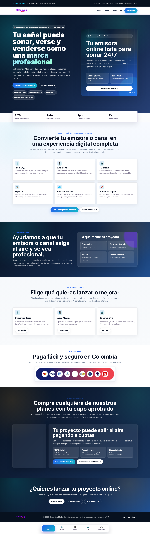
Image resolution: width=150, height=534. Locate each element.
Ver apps (64, 330)
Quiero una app (48, 85)
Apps (115, 10)
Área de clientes (130, 517)
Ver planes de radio (109, 88)
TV (121, 10)
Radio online (56, 501)
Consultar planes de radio (64, 210)
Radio (107, 10)
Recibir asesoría (89, 210)
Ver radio (22, 330)
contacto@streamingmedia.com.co (126, 3)
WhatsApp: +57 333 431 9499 (103, 3)
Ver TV (105, 330)
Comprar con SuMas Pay (90, 462)
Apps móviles (74, 501)
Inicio (99, 10)
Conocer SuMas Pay (64, 462)
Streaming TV (93, 501)
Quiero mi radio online (25, 85)
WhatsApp (131, 10)
